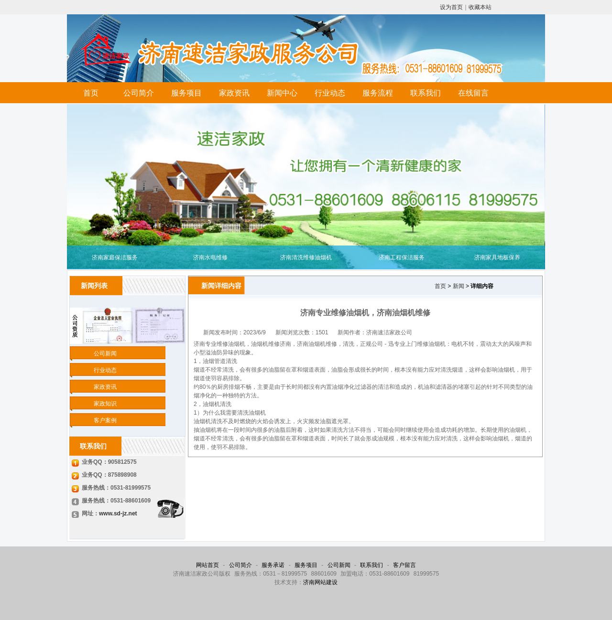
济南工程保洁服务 (402, 257)
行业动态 (330, 93)
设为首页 (451, 7)
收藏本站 (480, 7)
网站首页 (207, 565)
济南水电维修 (210, 257)
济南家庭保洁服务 (115, 257)
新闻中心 (282, 93)
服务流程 (377, 93)
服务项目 (186, 93)
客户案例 (105, 420)
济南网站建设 (320, 582)
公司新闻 (105, 353)
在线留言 (473, 93)
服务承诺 (273, 565)
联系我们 (425, 93)
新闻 (458, 286)
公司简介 (138, 93)
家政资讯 (234, 93)
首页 (90, 93)
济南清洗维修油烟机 (306, 257)
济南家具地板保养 (497, 257)
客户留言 (404, 565)
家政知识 (105, 403)
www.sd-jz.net (118, 513)
